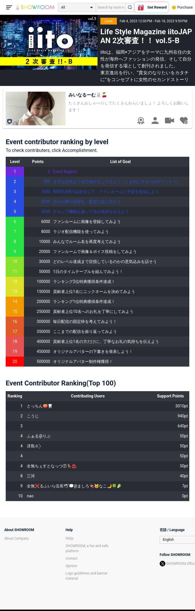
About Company (16, 538)
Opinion (71, 566)
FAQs (70, 538)
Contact (72, 558)
